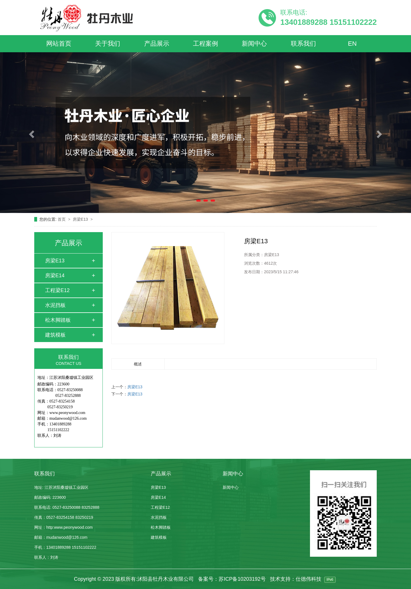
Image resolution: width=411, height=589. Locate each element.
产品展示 (156, 43)
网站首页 (58, 43)
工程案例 (205, 43)
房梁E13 (81, 219)
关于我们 (107, 43)
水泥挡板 (55, 305)
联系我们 (303, 43)
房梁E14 (55, 275)
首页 (62, 219)
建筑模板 (55, 335)
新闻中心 (254, 43)
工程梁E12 (57, 290)
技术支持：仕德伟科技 (295, 579)
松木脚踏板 (58, 320)
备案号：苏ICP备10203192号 (231, 579)
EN (352, 43)
